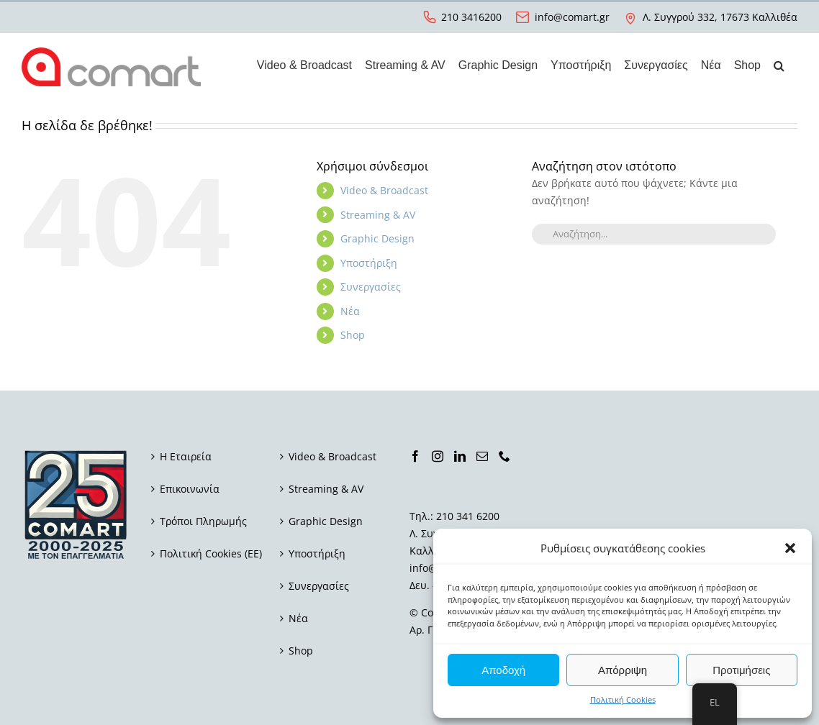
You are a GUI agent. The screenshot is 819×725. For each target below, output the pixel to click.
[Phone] (504, 456)
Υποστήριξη (368, 263)
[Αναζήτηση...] (654, 234)
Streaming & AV (377, 215)
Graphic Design (377, 238)
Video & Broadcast (384, 190)
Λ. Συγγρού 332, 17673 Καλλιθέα (720, 17)
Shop (352, 335)
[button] (790, 548)
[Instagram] (437, 456)
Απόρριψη (622, 670)
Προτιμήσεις (741, 670)
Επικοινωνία (190, 489)
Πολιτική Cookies (623, 699)
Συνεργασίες (370, 286)
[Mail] (482, 456)
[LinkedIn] (460, 456)
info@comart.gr (572, 17)
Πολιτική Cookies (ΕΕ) (211, 553)
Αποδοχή (503, 670)
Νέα (350, 311)
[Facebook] (415, 456)
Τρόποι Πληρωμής (203, 521)
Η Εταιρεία (186, 456)
